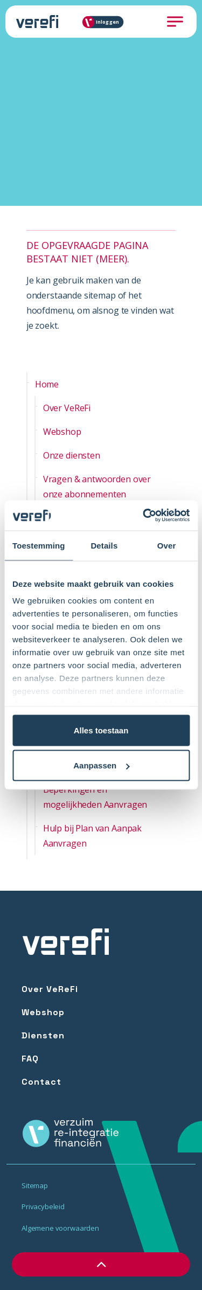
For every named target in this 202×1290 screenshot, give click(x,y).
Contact (41, 1081)
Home (47, 384)
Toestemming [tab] (38, 545)
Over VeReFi (66, 408)
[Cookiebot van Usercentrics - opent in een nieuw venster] (144, 516)
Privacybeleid (43, 1206)
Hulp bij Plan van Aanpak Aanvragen (92, 835)
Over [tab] (166, 545)
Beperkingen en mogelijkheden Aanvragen (95, 796)
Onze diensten (71, 455)
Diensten (43, 1035)
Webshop (62, 432)
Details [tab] (103, 545)
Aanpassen (101, 765)
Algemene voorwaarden (60, 1228)
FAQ (30, 1058)
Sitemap (35, 1185)
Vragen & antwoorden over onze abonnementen (97, 486)
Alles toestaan (101, 729)
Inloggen (104, 22)
